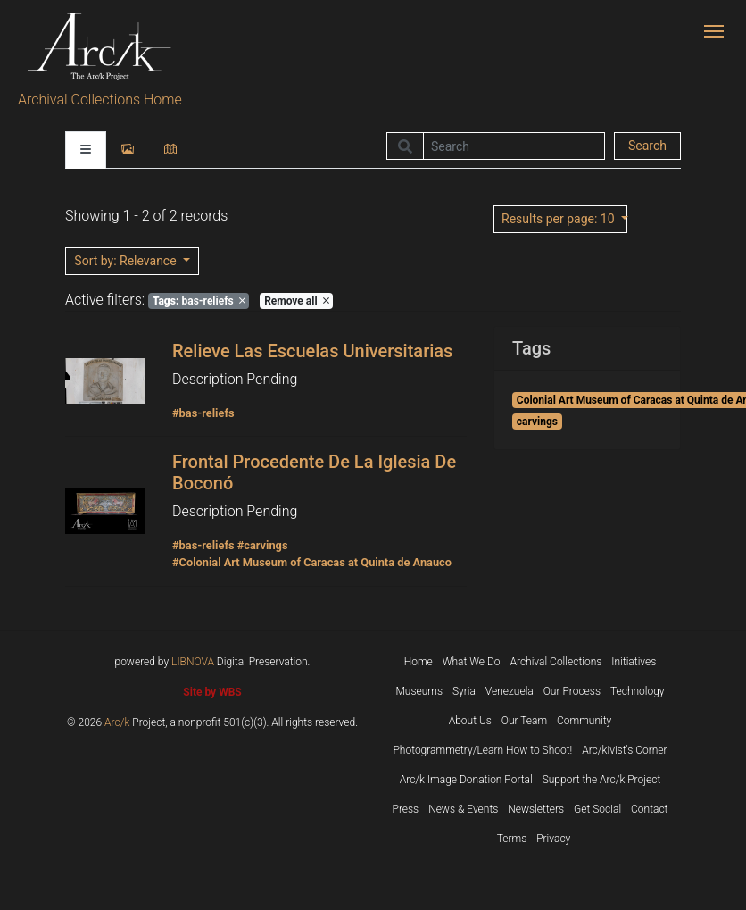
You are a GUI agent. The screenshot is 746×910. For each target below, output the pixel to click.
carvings (537, 421)
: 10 (559, 219)
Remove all (296, 301)
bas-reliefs (199, 301)
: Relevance (126, 261)
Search (647, 145)
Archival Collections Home (100, 99)
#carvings (262, 545)
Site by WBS (212, 692)
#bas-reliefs (203, 413)
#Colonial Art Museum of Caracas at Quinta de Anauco (312, 562)
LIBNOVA (192, 661)
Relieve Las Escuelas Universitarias (312, 351)
